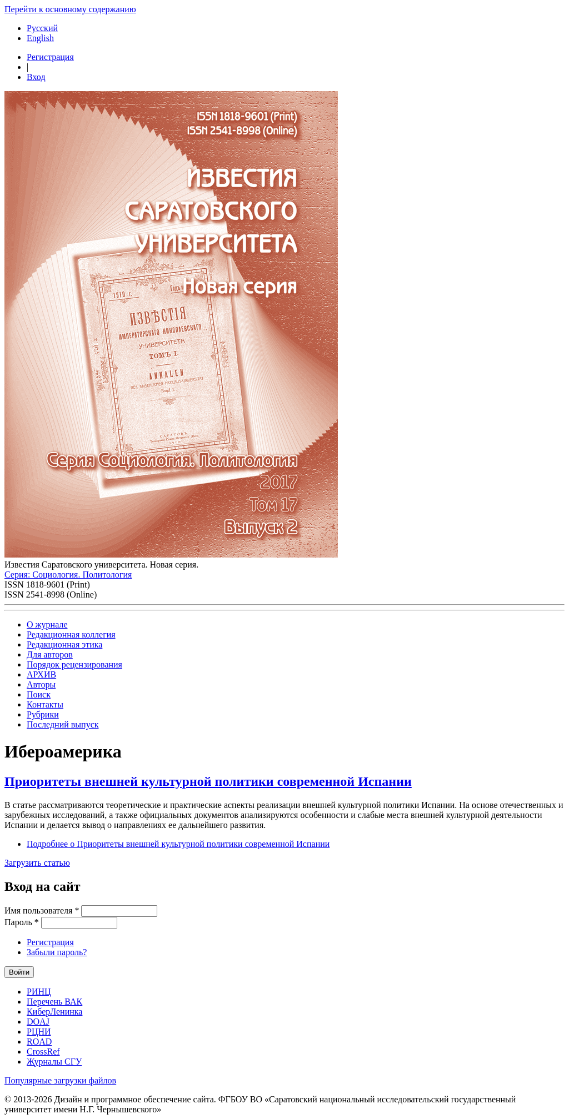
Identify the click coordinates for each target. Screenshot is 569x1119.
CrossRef (43, 1051)
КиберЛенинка (54, 1011)
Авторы (41, 684)
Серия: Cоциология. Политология (68, 574)
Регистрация (50, 57)
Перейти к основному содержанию (70, 9)
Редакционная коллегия (71, 634)
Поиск (39, 694)
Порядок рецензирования (74, 664)
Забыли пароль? (57, 952)
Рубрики (43, 714)
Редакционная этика (64, 644)
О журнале (47, 624)
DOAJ (38, 1021)
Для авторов (50, 654)
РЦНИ (39, 1031)
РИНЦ (39, 991)
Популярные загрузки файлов (60, 1080)
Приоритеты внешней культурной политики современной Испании (208, 781)
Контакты (45, 704)
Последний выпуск (63, 724)
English (40, 38)
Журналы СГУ (54, 1061)
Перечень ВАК (54, 1001)
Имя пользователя (41, 910)
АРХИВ (41, 674)
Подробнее (178, 844)
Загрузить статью (37, 862)
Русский (42, 28)
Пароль (21, 922)
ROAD (39, 1041)
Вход (36, 77)
